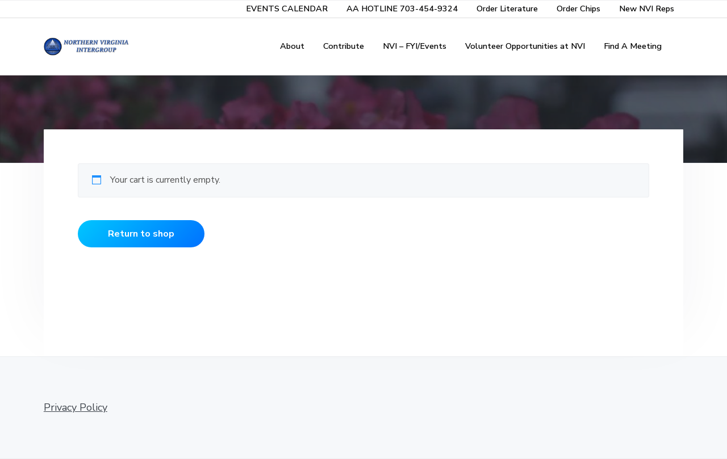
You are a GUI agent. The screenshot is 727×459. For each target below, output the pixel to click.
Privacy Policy (75, 407)
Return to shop (141, 234)
